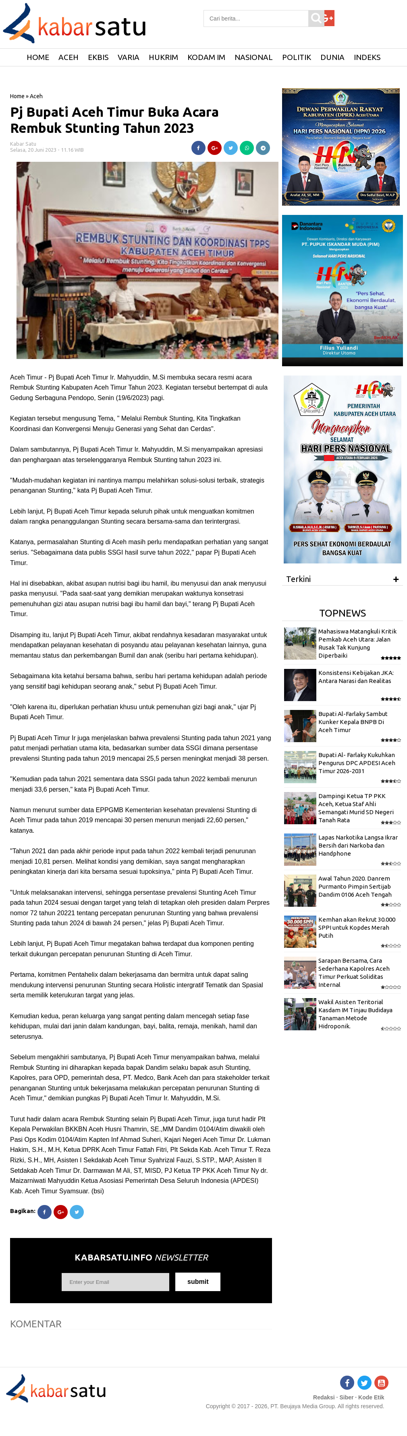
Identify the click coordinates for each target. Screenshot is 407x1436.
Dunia (332, 57)
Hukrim (163, 57)
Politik (296, 57)
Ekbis (98, 57)
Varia (128, 57)
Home (17, 96)
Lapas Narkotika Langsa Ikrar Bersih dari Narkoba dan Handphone (358, 845)
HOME (38, 57)
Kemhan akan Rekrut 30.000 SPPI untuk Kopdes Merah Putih (356, 927)
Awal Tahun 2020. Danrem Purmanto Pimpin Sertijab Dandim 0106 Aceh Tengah (355, 886)
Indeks (367, 57)
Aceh (68, 57)
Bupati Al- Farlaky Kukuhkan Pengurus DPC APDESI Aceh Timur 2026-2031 (356, 763)
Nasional (254, 57)
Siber (346, 1397)
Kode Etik (371, 1397)
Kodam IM (206, 57)
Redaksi (324, 1397)
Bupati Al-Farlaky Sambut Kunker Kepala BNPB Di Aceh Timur (353, 722)
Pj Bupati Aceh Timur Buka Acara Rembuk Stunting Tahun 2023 (114, 119)
